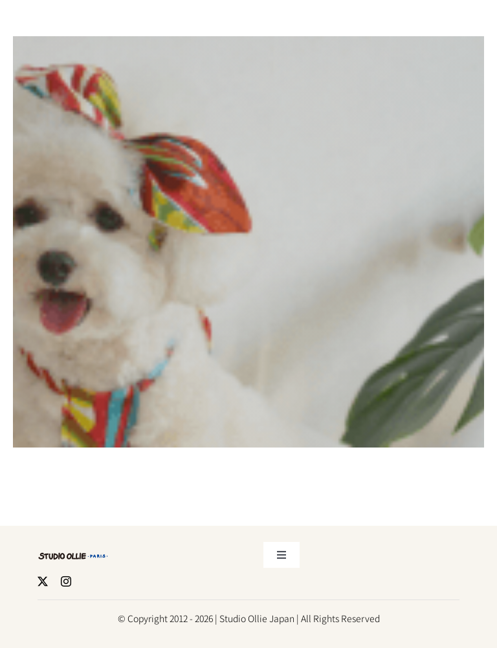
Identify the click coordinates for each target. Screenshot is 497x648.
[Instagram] (66, 580)
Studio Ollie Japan (256, 616)
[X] (43, 580)
